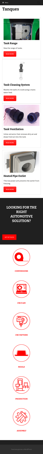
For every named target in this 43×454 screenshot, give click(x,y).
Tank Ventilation (14, 129)
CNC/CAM (21, 303)
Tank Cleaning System (17, 84)
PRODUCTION (21, 399)
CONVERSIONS (21, 271)
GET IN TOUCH (9, 237)
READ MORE (10, 54)
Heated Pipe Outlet (15, 176)
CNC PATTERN (21, 335)
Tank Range (10, 43)
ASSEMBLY (21, 431)
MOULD (21, 367)
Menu (5, 2)
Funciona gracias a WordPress (21, 449)
